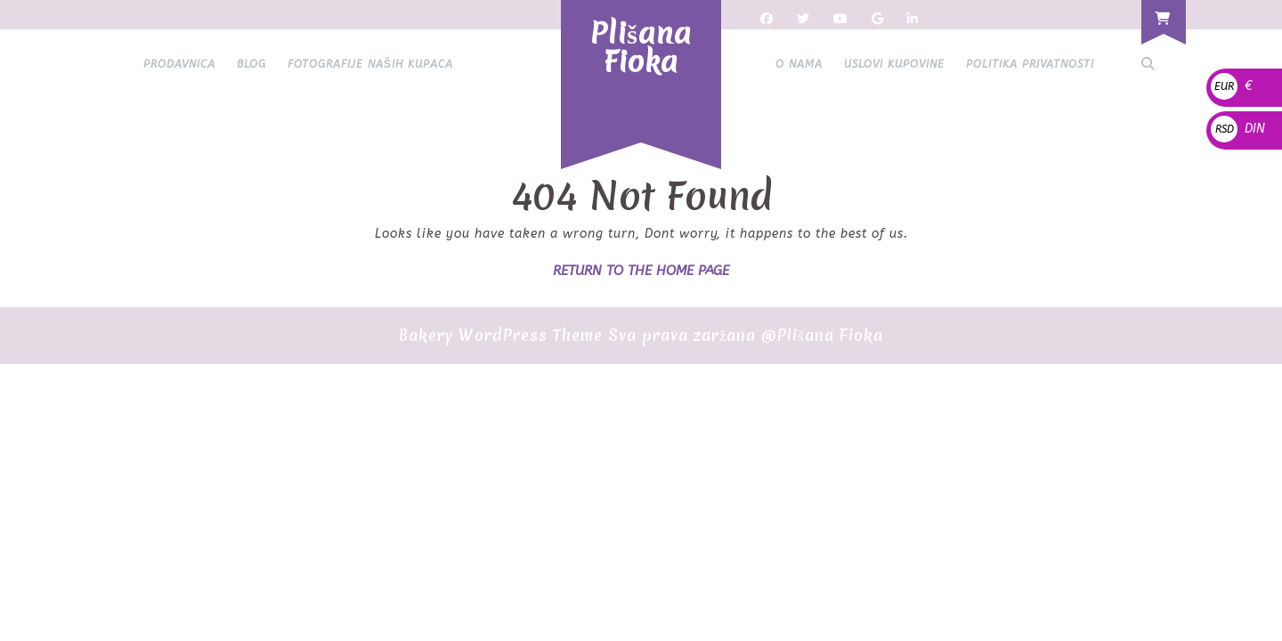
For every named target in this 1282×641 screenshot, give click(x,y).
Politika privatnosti (1030, 64)
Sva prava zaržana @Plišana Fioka (745, 335)
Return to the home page (641, 271)
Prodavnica (179, 64)
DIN (1238, 128)
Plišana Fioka (641, 47)
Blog (251, 64)
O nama (799, 64)
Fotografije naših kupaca (370, 64)
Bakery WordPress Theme (501, 335)
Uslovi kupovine (894, 64)
